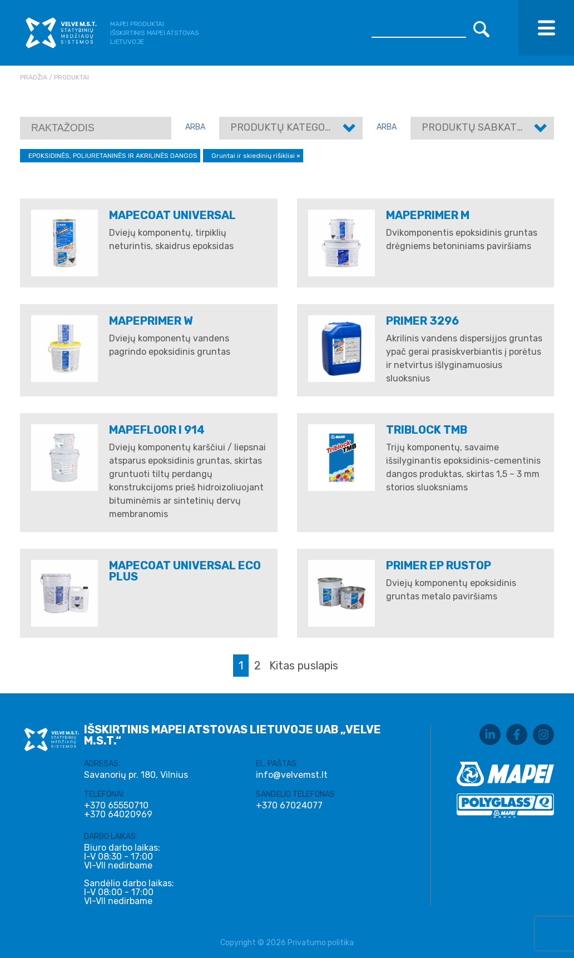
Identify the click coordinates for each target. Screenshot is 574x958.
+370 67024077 (289, 805)
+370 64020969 (118, 814)
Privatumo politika (321, 942)
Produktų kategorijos (291, 127)
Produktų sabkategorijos (493, 127)
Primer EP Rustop (438, 565)
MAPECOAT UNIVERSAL (172, 215)
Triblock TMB (426, 429)
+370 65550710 (116, 805)
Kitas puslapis (303, 665)
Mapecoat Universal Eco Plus (185, 571)
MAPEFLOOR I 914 (157, 429)
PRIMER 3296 (422, 320)
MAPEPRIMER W (151, 320)
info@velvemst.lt (292, 775)
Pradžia (33, 77)
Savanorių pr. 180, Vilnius (136, 775)
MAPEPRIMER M (427, 215)
